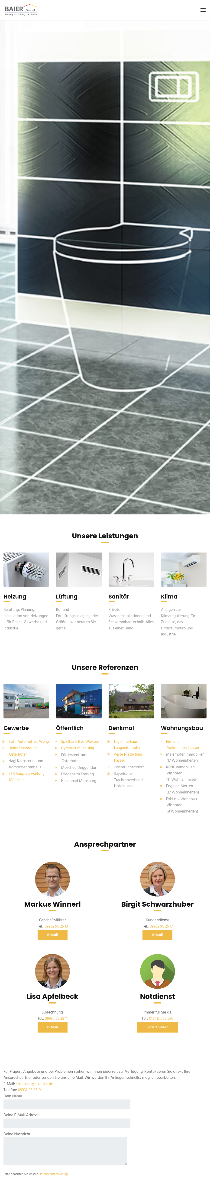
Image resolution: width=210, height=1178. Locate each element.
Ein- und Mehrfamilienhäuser (183, 742)
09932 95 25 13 (56, 924)
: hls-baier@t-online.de (35, 1081)
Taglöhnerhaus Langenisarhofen (128, 742)
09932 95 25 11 (56, 1016)
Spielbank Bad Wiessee (80, 739)
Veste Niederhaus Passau (128, 755)
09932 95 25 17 (161, 924)
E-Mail (52, 932)
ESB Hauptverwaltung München (27, 780)
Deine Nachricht (65, 1147)
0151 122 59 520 (161, 1016)
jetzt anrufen (158, 1024)
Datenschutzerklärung (53, 1171)
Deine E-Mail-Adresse (66, 1117)
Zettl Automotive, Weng (24, 742)
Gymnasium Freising (78, 746)
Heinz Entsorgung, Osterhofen (24, 755)
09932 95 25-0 (29, 1087)
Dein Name (66, 1098)
